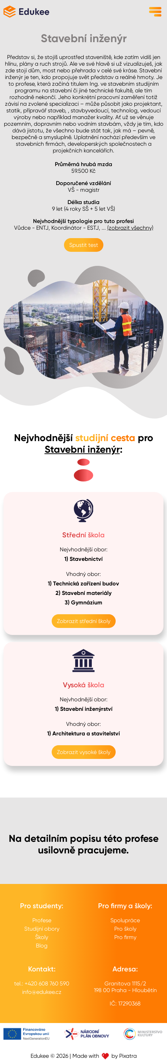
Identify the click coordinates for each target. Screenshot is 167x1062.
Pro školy (125, 928)
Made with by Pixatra (104, 1055)
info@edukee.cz (42, 992)
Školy (41, 937)
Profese (41, 920)
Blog (41, 945)
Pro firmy (125, 937)
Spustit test (83, 245)
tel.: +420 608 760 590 (41, 983)
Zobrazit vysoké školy (83, 752)
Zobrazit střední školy (83, 621)
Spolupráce (125, 920)
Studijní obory (41, 928)
